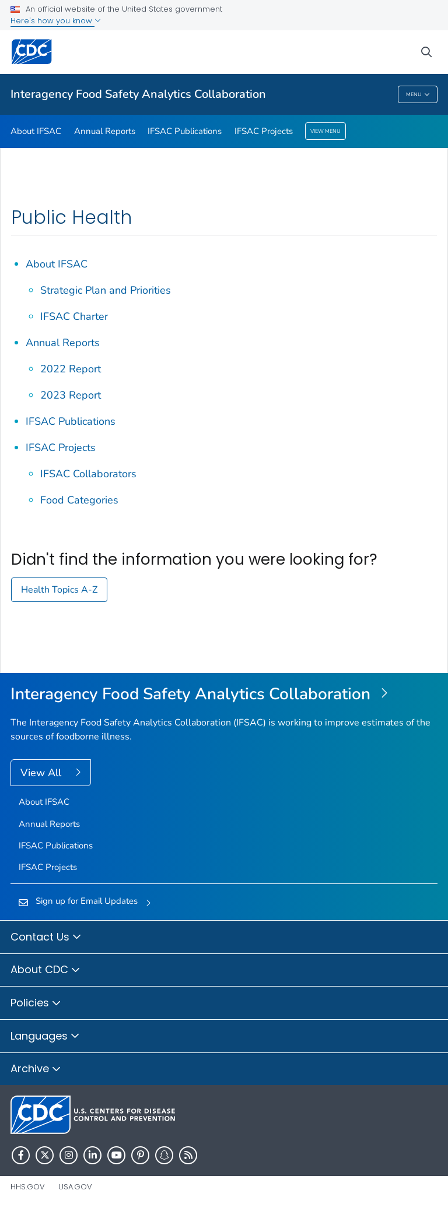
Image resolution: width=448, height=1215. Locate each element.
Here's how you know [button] (55, 20)
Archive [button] (35, 1069)
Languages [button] (45, 1037)
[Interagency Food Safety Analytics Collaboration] (224, 695)
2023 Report (70, 395)
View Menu (325, 131)
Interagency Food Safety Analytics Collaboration (138, 94)
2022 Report (70, 369)
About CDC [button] (45, 970)
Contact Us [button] (46, 937)
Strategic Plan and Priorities (105, 290)
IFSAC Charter (74, 316)
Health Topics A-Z (59, 589)
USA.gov (75, 1186)
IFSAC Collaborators (88, 474)
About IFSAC (35, 131)
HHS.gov (27, 1186)
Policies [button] (35, 1003)
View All (42, 773)
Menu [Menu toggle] (418, 95)
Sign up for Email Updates (87, 901)
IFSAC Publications (185, 131)
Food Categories (79, 500)
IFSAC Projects (264, 131)
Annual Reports (104, 131)
